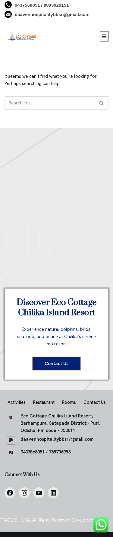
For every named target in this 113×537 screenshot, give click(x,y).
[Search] (50, 103)
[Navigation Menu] (104, 36)
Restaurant (44, 402)
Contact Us (56, 364)
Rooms (69, 402)
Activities (17, 402)
